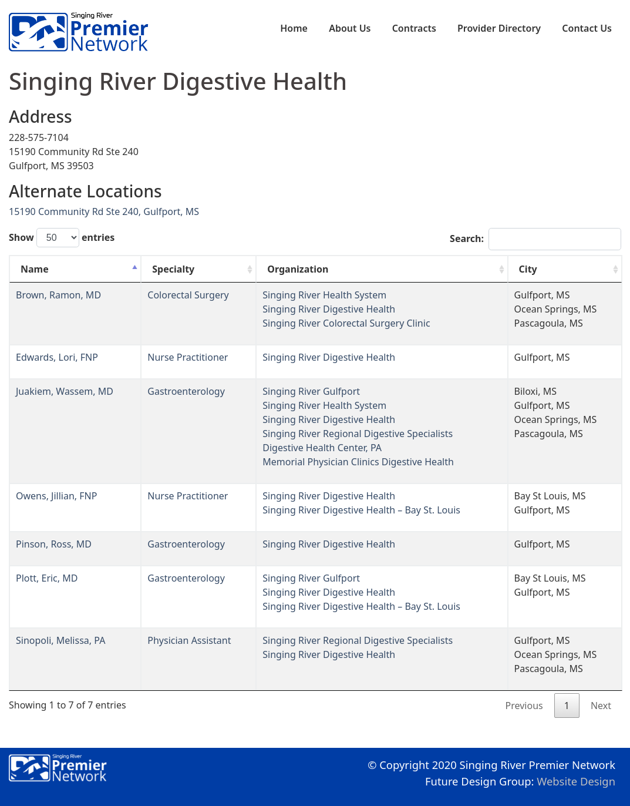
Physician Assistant (189, 640)
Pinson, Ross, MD (54, 544)
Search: (535, 239)
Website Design (576, 781)
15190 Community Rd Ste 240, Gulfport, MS (104, 211)
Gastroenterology (186, 391)
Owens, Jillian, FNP (56, 495)
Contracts (414, 28)
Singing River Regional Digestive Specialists (357, 433)
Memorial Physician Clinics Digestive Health (358, 461)
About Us (349, 28)
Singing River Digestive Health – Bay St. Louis (361, 509)
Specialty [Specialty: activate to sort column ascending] (173, 269)
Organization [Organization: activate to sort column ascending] (297, 269)
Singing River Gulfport (311, 391)
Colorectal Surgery (187, 294)
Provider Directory (499, 28)
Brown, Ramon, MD (58, 294)
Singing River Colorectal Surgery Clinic (346, 323)
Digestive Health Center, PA (322, 447)
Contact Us (587, 28)
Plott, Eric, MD (47, 578)
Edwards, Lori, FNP (57, 357)
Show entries (61, 237)
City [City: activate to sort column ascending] (528, 269)
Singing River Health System (324, 294)
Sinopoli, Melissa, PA (60, 640)
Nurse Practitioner (187, 357)
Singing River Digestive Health (328, 309)
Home (294, 28)
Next (601, 705)
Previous (524, 705)
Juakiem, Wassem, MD (64, 391)
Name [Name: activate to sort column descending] (35, 269)
